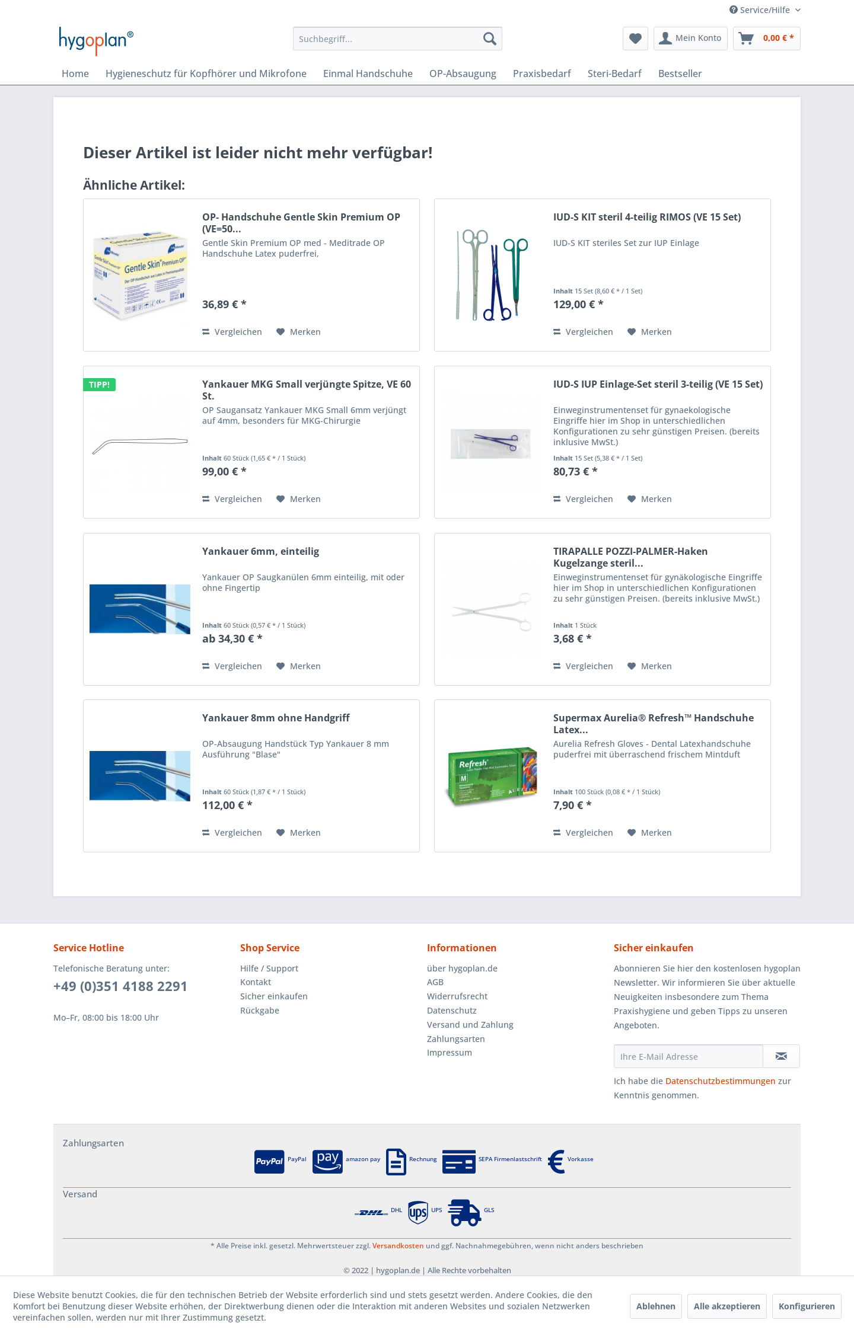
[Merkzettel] (635, 38)
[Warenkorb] (767, 38)
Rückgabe (259, 1010)
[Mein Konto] (691, 38)
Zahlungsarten (456, 1038)
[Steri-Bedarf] (614, 73)
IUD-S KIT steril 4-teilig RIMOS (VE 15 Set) (647, 217)
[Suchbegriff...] (397, 38)
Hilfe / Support (269, 968)
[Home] (75, 73)
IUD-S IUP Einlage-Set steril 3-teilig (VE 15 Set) (658, 384)
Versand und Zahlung (470, 1024)
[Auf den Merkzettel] (298, 332)
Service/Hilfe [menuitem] (760, 9)
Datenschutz (452, 1010)
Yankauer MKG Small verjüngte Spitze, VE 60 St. (306, 390)
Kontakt (255, 981)
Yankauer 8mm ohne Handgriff (275, 718)
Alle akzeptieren (727, 1306)
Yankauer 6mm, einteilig (260, 551)
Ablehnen (655, 1306)
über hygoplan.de (462, 968)
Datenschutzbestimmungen (720, 1080)
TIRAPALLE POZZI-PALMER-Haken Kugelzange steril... (630, 557)
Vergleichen (232, 331)
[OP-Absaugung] (463, 73)
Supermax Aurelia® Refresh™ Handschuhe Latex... (653, 724)
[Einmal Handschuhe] (368, 73)
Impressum (449, 1052)
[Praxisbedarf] (542, 73)
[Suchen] (489, 38)
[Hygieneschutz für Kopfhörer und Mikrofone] (206, 73)
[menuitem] (397, 38)
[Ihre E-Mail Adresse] (688, 1056)
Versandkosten (398, 1246)
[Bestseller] (680, 73)
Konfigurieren (807, 1306)
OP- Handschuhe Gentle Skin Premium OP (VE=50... (301, 223)
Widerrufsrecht (457, 996)
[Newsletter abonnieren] (781, 1056)
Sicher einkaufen (274, 996)
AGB (435, 981)
